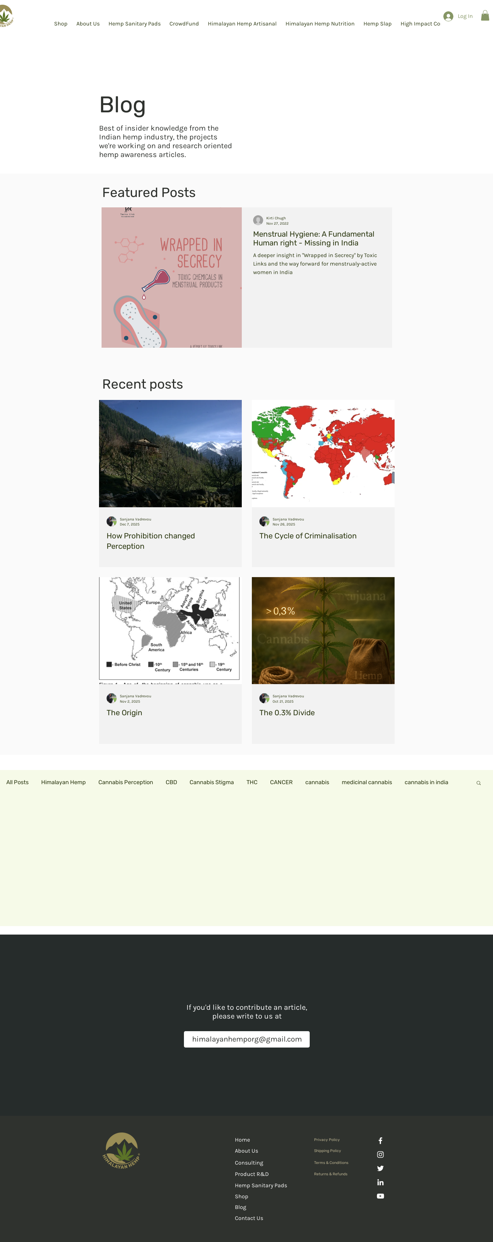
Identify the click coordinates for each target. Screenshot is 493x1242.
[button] (485, 15)
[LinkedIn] (380, 1182)
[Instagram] (380, 1154)
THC (252, 782)
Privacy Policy (327, 1140)
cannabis (317, 782)
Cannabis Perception (125, 782)
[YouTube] (380, 1196)
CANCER (281, 782)
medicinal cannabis (367, 782)
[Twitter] (380, 1168)
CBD (171, 782)
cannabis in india (426, 782)
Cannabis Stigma (212, 782)
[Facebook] (380, 1140)
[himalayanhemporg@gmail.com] (247, 1039)
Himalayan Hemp (63, 782)
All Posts (17, 782)
